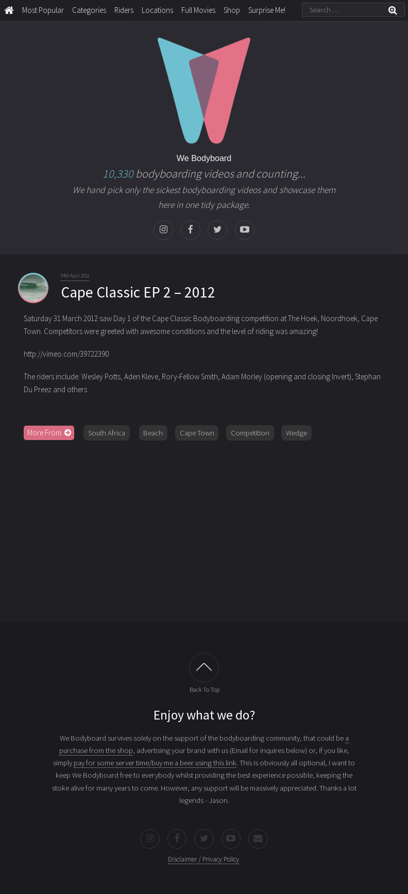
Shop (232, 10)
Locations (157, 10)
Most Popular (43, 10)
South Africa (106, 432)
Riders (123, 10)
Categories (89, 10)
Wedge (296, 432)
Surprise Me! (266, 10)
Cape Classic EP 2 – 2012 (138, 292)
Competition (250, 432)
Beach (153, 432)
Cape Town (197, 432)
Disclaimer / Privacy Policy (203, 859)
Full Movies (198, 10)
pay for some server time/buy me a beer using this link (155, 762)
